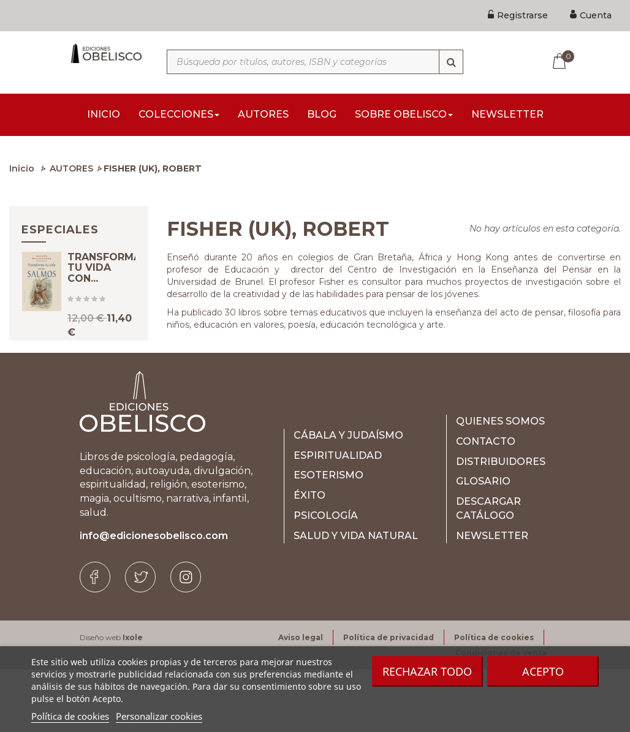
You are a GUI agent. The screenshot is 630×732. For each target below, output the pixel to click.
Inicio (21, 172)
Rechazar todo (427, 671)
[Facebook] (95, 640)
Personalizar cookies (159, 716)
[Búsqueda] (451, 62)
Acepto (543, 671)
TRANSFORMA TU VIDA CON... (104, 282)
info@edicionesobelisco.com (154, 599)
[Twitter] (140, 640)
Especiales (60, 233)
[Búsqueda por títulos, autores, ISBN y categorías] (315, 62)
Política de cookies (70, 716)
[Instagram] (185, 640)
